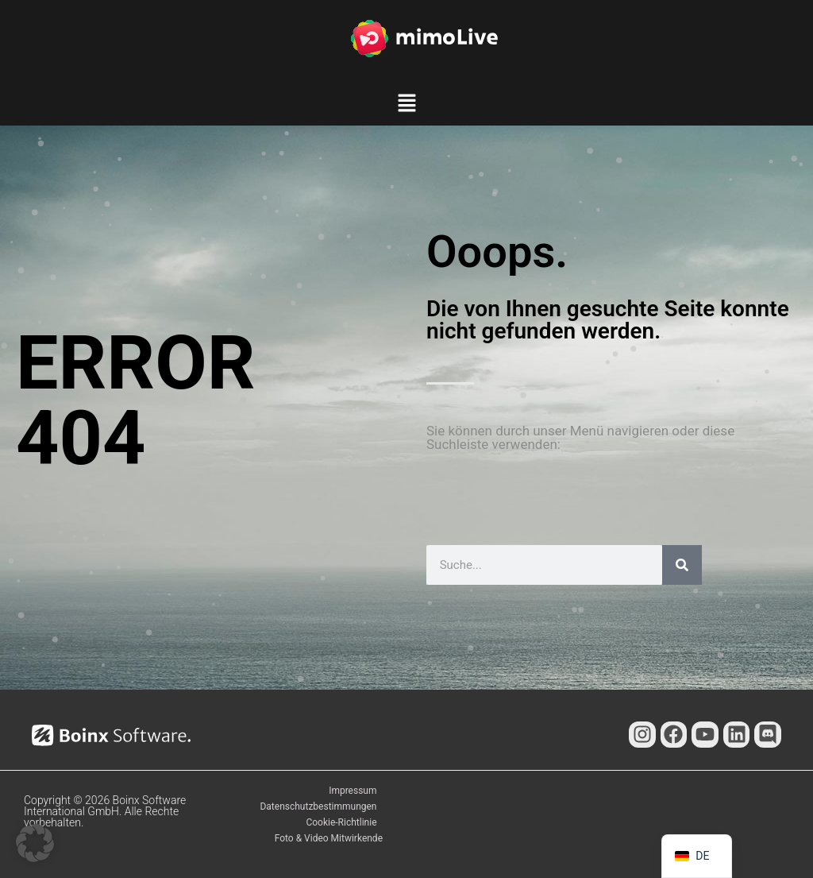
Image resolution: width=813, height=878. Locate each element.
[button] (406, 105)
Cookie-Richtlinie (341, 822)
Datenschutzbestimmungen (318, 806)
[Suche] (682, 565)
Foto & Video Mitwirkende (329, 838)
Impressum (352, 790)
